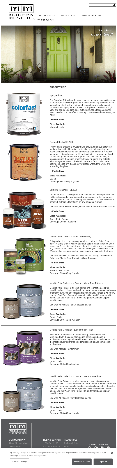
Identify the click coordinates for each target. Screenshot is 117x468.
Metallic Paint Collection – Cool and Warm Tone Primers (76, 283)
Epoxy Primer (56, 95)
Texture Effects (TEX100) (61, 142)
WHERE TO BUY (46, 20)
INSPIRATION (67, 15)
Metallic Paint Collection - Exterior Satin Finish (71, 330)
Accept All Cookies (82, 462)
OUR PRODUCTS (46, 15)
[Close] (112, 453)
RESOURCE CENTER (91, 15)
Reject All (103, 462)
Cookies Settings (19, 462)
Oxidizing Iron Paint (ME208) (63, 190)
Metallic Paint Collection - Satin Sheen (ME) (70, 236)
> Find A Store (57, 119)
